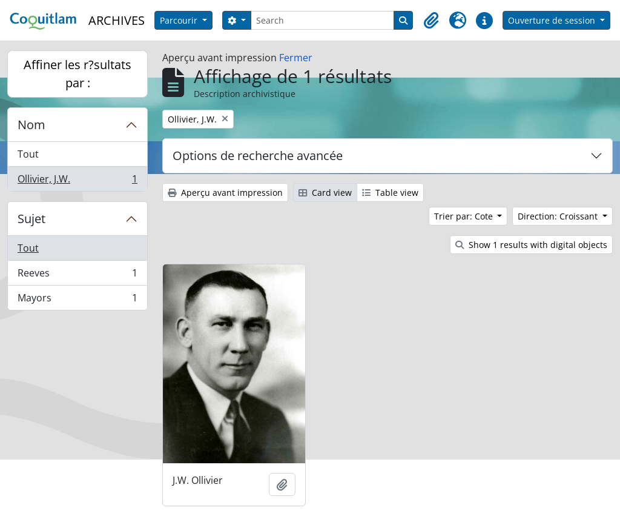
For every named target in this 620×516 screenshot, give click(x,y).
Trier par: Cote (464, 216)
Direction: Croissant (559, 216)
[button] (431, 20)
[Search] (323, 20)
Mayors (77, 300)
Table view (390, 192)
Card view (325, 192)
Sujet (31, 218)
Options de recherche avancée (258, 155)
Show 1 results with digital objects (531, 244)
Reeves (77, 276)
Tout (28, 154)
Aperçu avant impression (225, 192)
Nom (31, 124)
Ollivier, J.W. (77, 181)
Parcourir (180, 20)
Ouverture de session (553, 20)
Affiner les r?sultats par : (77, 73)
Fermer (295, 57)
